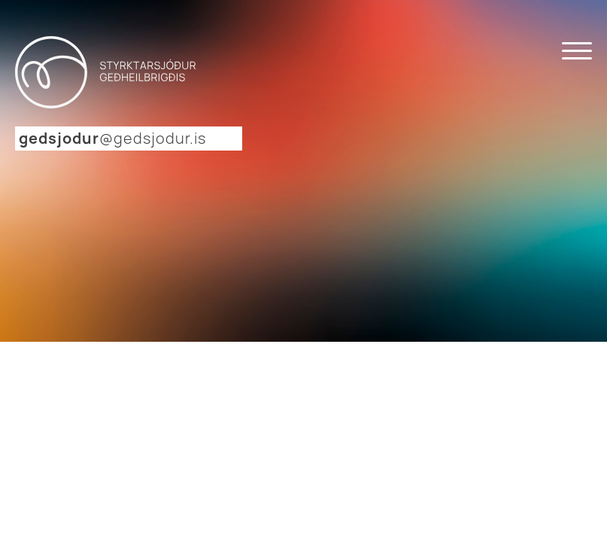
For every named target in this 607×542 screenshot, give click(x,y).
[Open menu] (577, 51)
